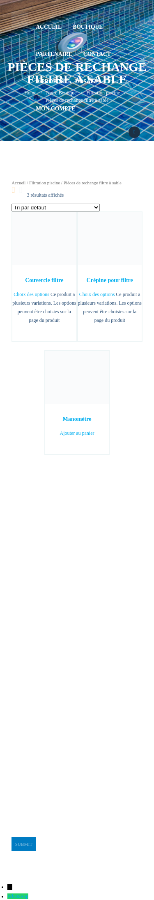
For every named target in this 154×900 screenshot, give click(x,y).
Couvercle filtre (44, 280)
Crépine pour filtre (110, 280)
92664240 (91, 146)
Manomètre (77, 419)
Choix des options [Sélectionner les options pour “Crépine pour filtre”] (97, 294)
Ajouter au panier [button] (77, 433)
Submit (23, 844)
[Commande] (55, 207)
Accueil (18, 182)
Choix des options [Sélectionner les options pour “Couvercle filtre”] (31, 294)
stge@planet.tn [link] (26, 741)
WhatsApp (17, 896)
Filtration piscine (44, 182)
